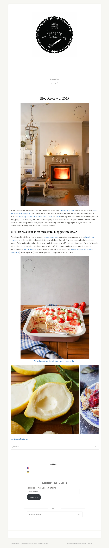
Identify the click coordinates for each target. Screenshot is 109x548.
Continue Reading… (19, 439)
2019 (58, 216)
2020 (50, 216)
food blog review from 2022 (30, 216)
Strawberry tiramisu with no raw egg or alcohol (54, 361)
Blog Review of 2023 (54, 98)
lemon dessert (30, 249)
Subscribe (34, 497)
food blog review (67, 210)
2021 (45, 216)
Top (97, 543)
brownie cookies (51, 237)
